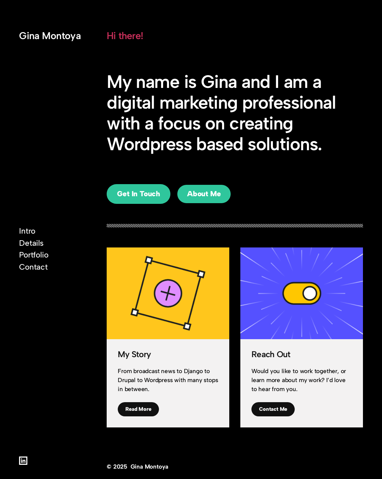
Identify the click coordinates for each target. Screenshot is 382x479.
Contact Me (273, 409)
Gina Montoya (50, 36)
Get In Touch (138, 193)
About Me (204, 193)
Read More (138, 409)
